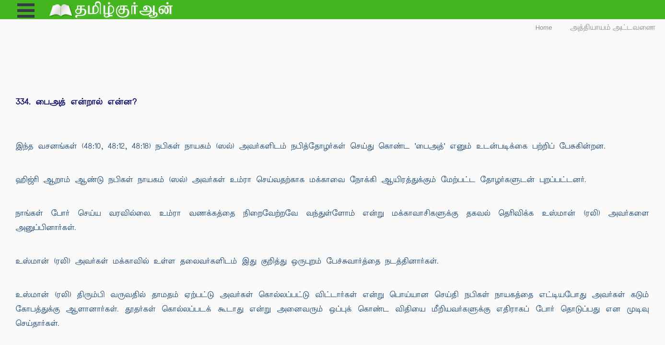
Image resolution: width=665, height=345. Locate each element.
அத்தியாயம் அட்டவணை (613, 27)
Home (544, 27)
